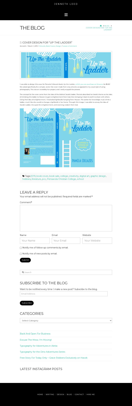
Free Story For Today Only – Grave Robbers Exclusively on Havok (53, 357)
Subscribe (27, 303)
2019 (33, 176)
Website (86, 235)
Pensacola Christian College (61, 179)
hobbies (26, 179)
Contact (79, 394)
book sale (54, 176)
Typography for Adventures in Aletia (38, 345)
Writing (50, 394)
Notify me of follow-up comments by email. (45, 247)
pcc (44, 179)
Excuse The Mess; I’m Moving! (36, 339)
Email (55, 235)
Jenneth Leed (66, 4)
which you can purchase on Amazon (89, 84)
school (80, 179)
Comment (26, 202)
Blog (69, 394)
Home (40, 394)
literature (36, 179)
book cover (42, 176)
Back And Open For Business (35, 333)
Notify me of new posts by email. (39, 253)
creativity (74, 176)
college (64, 176)
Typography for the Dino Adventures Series (42, 351)
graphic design (98, 176)
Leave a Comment (70, 46)
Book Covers (50, 46)
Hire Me (91, 394)
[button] (66, 14)
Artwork (42, 46)
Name (23, 235)
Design (58, 46)
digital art (84, 176)
